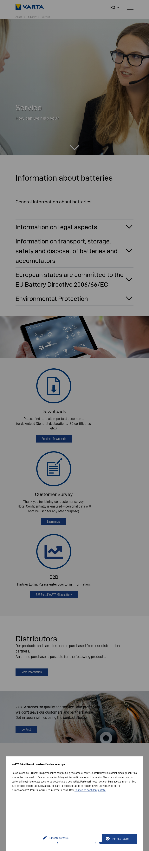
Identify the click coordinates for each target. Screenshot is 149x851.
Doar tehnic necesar (79, 838)
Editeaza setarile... (35, 838)
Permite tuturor (121, 838)
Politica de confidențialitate (90, 790)
